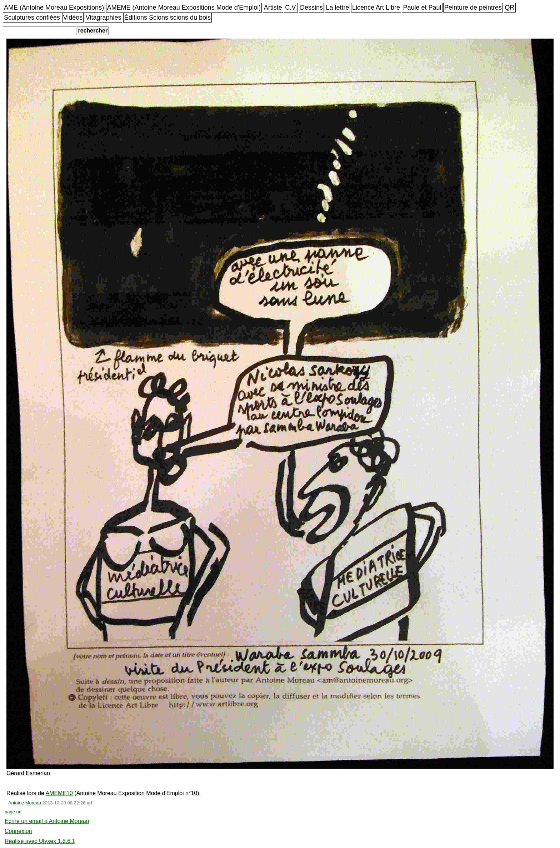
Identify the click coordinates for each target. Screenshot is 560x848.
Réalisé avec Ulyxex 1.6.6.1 (40, 841)
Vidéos (73, 17)
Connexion (18, 831)
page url (13, 811)
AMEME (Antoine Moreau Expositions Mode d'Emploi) (184, 7)
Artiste (273, 7)
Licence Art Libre (376, 7)
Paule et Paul (422, 7)
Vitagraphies (103, 17)
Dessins (311, 7)
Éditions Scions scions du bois (167, 17)
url (89, 802)
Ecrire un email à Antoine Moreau (47, 821)
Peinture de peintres (473, 7)
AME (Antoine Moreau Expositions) (54, 7)
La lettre (337, 7)
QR (510, 7)
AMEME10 (58, 793)
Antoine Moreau (24, 802)
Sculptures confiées (32, 17)
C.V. (291, 7)
